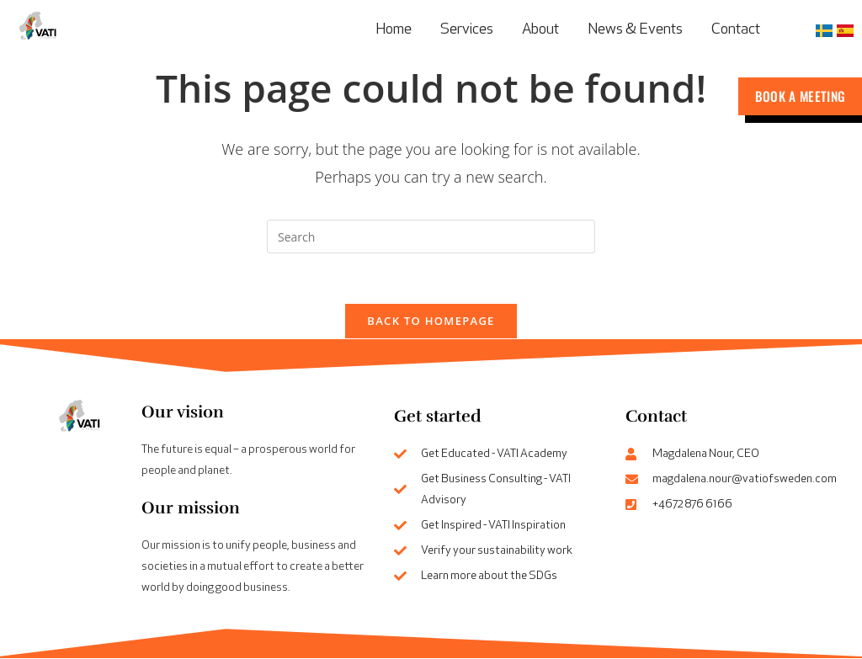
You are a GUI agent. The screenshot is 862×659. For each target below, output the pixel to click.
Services (466, 30)
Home (393, 30)
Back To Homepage (430, 321)
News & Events (635, 30)
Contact (735, 30)
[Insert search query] (431, 236)
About (540, 30)
